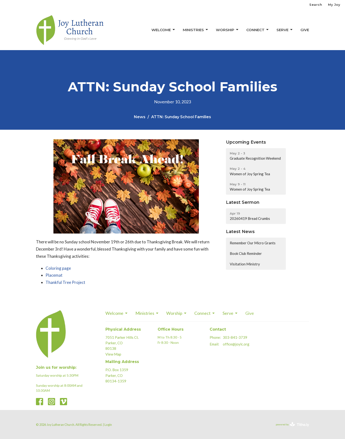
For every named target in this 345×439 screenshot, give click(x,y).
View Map (113, 354)
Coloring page (58, 268)
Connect (257, 29)
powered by (292, 424)
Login (108, 425)
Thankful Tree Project (65, 282)
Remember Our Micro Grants (253, 243)
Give (304, 30)
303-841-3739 (235, 337)
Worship (227, 29)
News (139, 117)
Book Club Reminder (246, 253)
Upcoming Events (246, 142)
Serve (284, 29)
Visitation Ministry (245, 264)
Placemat (54, 275)
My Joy (334, 4)
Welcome (163, 29)
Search (315, 4)
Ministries (196, 29)
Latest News (240, 231)
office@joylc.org (236, 344)
